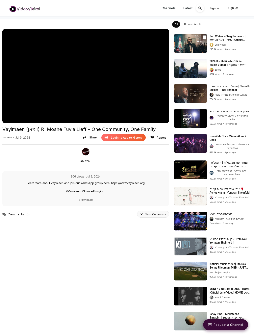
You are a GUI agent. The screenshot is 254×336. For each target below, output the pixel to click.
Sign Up (233, 8)
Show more (86, 199)
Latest (187, 8)
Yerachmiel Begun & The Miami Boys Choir (232, 146)
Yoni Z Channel (223, 297)
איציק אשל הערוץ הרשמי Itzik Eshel (232, 118)
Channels (168, 8)
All (176, 24)
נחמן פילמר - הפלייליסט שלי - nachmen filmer (232, 173)
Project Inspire (222, 272)
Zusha (218, 69)
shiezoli (85, 161)
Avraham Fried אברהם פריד (229, 219)
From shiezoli (192, 24)
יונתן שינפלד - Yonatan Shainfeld (231, 197)
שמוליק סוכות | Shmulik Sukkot (231, 94)
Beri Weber (220, 44)
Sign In (214, 8)
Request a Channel (225, 325)
